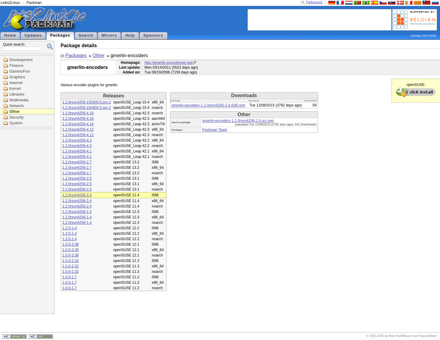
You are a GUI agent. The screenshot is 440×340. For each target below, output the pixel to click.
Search (86, 35)
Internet (16, 82)
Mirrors (109, 35)
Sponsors (153, 35)
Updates (33, 35)
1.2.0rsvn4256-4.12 (78, 129)
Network (16, 105)
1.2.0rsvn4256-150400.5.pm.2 (86, 102)
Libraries (17, 94)
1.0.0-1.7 (69, 277)
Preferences (314, 2)
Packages (60, 35)
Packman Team (214, 130)
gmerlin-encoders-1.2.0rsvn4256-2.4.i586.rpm (208, 105)
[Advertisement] (319, 19)
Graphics (17, 77)
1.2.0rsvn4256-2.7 (77, 162)
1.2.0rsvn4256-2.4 (77, 195)
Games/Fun (19, 71)
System (15, 123)
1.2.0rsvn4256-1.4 (77, 212)
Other (14, 111)
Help (130, 35)
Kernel (15, 88)
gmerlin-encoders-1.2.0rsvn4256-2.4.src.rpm (238, 121)
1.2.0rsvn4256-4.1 (77, 151)
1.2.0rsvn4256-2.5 (77, 178)
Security (16, 117)
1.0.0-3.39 (70, 244)
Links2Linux (10, 3)
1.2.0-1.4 (69, 228)
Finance (16, 65)
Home (10, 35)
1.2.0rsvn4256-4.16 (78, 113)
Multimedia (18, 100)
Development (21, 59)
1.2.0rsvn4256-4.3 (77, 140)
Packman (34, 3)
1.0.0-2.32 (70, 261)
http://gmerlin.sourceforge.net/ (169, 62)
